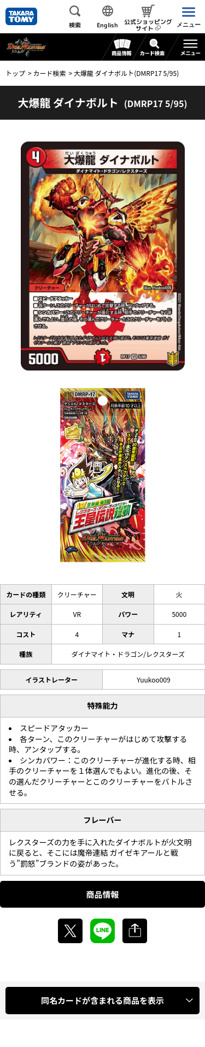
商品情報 (102, 894)
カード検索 (49, 73)
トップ (15, 73)
